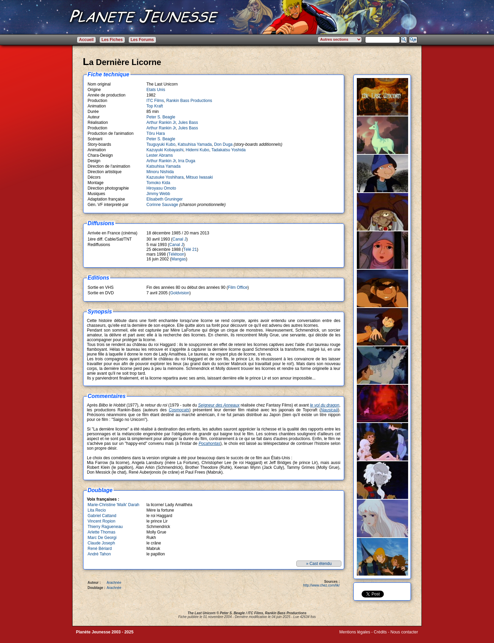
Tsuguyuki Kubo (161, 144)
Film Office (237, 287)
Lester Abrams (159, 155)
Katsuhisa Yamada (195, 144)
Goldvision (179, 293)
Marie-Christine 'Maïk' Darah (113, 504)
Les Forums (142, 39)
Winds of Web (352, 636)
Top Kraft (154, 106)
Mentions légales (354, 632)
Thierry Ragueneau (105, 526)
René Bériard (100, 548)
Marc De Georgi (102, 537)
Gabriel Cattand (102, 515)
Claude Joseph (101, 543)
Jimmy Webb (158, 193)
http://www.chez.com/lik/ (321, 585)
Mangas (178, 259)
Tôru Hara (155, 133)
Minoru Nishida (160, 171)
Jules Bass (188, 122)
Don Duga (223, 144)
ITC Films (155, 100)
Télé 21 (190, 249)
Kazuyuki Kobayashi (164, 149)
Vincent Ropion (101, 521)
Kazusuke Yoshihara (165, 177)
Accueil (86, 39)
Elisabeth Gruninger (164, 199)
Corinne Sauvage (162, 204)
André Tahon (99, 554)
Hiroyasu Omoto (161, 188)
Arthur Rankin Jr (161, 122)
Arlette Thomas (101, 532)
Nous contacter (404, 632)
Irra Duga (186, 160)
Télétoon (176, 254)
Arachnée (114, 582)
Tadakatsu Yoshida (228, 149)
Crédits (380, 632)
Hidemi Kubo (197, 149)
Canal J (179, 239)
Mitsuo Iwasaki (199, 177)
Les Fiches (112, 39)
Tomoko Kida (158, 182)
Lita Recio (97, 510)
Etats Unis (155, 89)
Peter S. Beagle (160, 117)
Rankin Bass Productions (189, 100)
